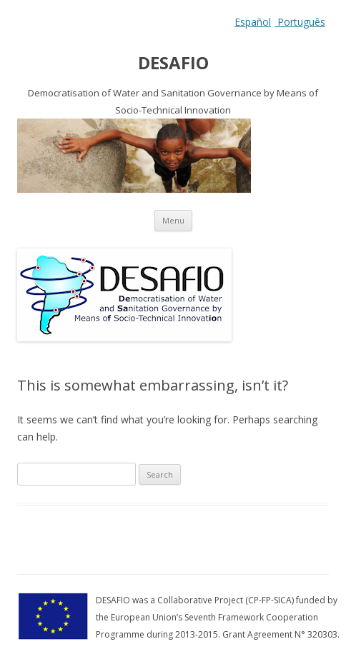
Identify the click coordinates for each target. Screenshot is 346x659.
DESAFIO (173, 63)
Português (300, 22)
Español (252, 22)
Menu (173, 220)
